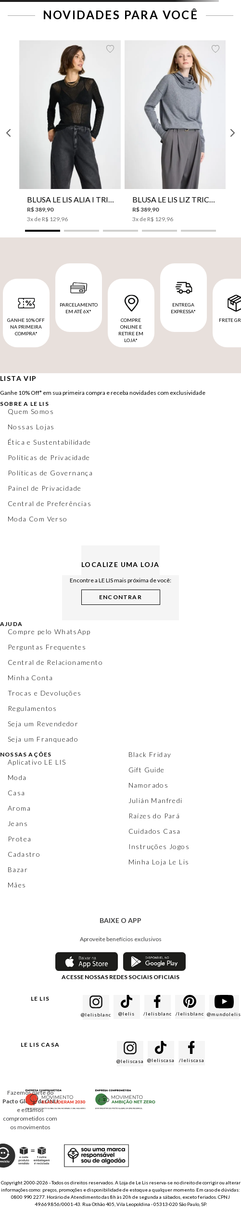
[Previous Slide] (8, 133)
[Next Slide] (232, 133)
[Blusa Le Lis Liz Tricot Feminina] (175, 131)
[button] (42, 231)
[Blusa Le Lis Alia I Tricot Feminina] (70, 131)
